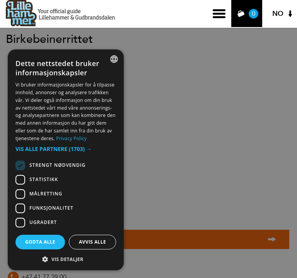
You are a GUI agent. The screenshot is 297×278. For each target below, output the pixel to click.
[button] (65, 149)
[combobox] (114, 59)
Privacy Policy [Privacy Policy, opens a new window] (71, 138)
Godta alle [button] (40, 242)
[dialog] (66, 159)
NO (277, 14)
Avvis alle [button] (92, 242)
